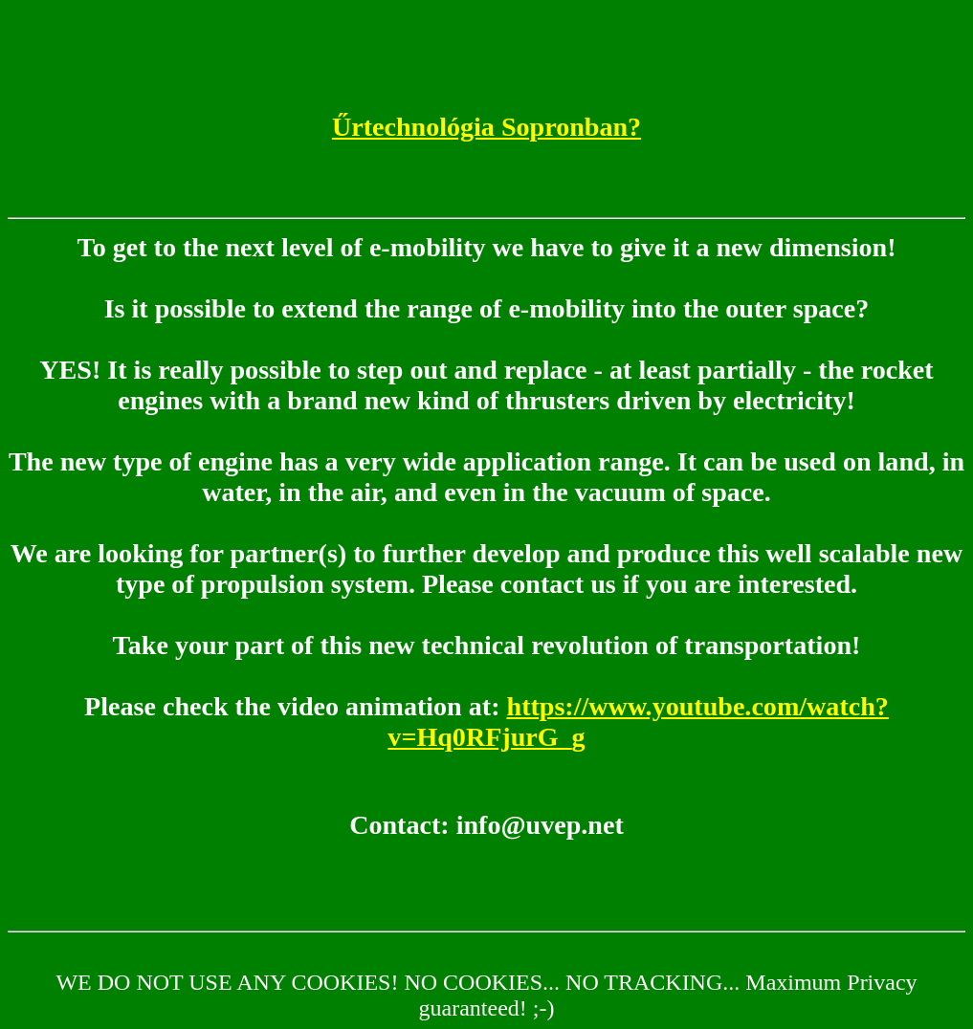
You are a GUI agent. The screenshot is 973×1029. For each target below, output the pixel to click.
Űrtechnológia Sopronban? (486, 127)
